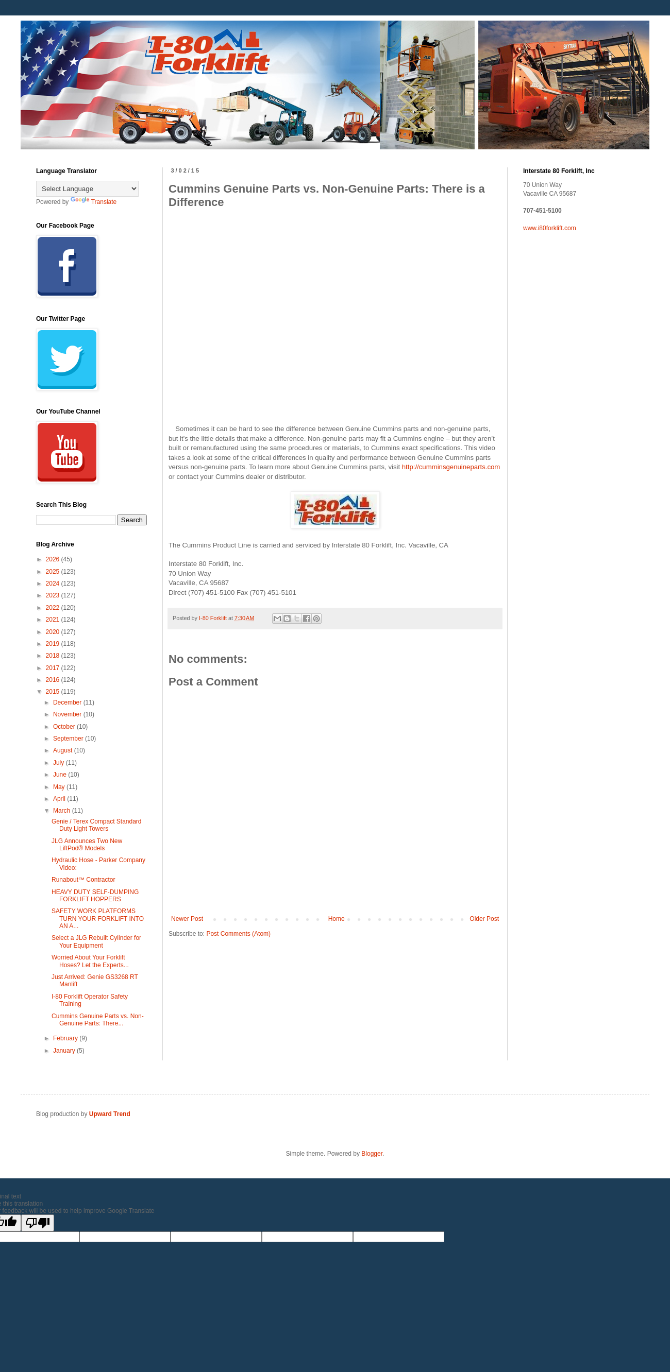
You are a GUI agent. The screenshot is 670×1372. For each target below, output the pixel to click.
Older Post (484, 918)
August (63, 750)
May (59, 787)
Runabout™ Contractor (83, 879)
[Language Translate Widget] (87, 189)
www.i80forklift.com (549, 228)
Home (336, 918)
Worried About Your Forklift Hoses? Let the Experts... (90, 961)
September (69, 738)
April (60, 798)
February (66, 1038)
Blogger (371, 1153)
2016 (53, 679)
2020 (53, 632)
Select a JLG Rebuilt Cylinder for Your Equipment (96, 941)
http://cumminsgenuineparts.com (451, 467)
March (62, 810)
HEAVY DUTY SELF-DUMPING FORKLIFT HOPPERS (95, 895)
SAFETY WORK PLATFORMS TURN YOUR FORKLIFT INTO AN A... (98, 918)
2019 (53, 643)
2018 (53, 655)
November (68, 714)
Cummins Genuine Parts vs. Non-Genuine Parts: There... (98, 1020)
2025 (53, 571)
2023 (53, 595)
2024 (53, 583)
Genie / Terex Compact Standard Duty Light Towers (97, 825)
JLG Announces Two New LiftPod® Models (87, 844)
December (68, 702)
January (65, 1050)
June (60, 774)
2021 (53, 619)
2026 (53, 559)
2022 (53, 607)
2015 (53, 691)
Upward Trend (109, 1114)
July (59, 762)
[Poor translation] (37, 1222)
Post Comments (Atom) (238, 933)
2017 (53, 668)
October (65, 726)
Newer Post (187, 918)
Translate (94, 201)
